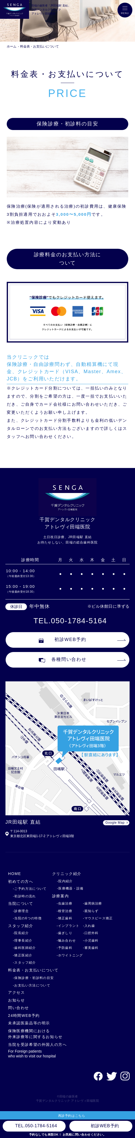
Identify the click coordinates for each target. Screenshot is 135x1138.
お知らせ (16, 1000)
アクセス (16, 992)
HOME (14, 873)
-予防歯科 (64, 948)
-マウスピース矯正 (98, 918)
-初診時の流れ (24, 896)
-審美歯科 (90, 948)
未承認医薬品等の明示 (29, 1023)
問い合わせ (18, 1008)
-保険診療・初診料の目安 (33, 978)
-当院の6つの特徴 (27, 918)
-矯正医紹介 (22, 955)
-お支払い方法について (31, 985)
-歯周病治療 (92, 903)
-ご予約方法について (30, 889)
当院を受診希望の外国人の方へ (37, 1044)
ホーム (11, 46)
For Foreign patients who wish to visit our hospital (32, 1053)
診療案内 (60, 896)
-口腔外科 (90, 933)
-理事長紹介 (22, 940)
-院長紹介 (21, 933)
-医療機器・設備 (70, 888)
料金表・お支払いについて (39, 46)
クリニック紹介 (66, 873)
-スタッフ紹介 (24, 962)
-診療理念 (21, 911)
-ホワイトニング (70, 955)
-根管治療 (64, 911)
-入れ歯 (89, 926)
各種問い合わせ (63, 660)
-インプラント (68, 926)
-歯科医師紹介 (24, 948)
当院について (20, 903)
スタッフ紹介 (20, 926)
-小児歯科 (90, 940)
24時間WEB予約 (24, 1015)
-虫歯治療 (64, 903)
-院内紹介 (65, 881)
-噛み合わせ (66, 940)
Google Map (115, 822)
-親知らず (90, 911)
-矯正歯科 (64, 918)
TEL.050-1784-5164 (70, 621)
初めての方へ (20, 881)
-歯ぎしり (64, 933)
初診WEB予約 (62, 640)
